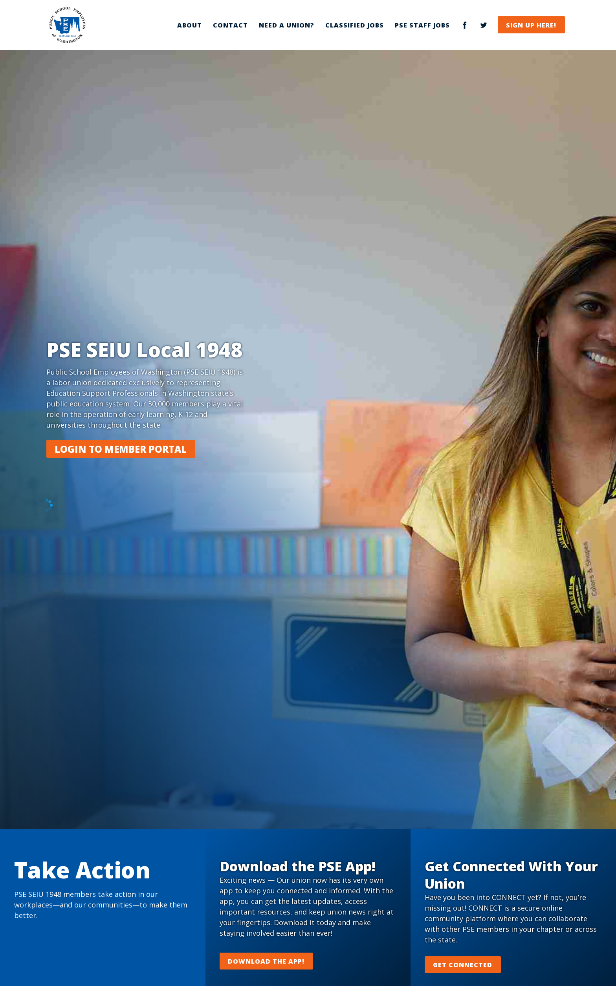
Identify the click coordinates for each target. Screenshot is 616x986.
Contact (230, 25)
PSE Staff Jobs (422, 25)
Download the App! (266, 961)
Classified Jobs (354, 25)
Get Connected (462, 964)
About (189, 25)
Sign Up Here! (531, 25)
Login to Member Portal (121, 449)
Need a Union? (286, 25)
